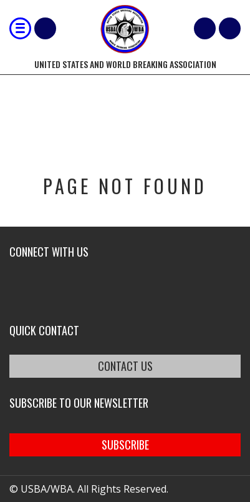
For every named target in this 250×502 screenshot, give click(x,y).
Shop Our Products (45, 28)
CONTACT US (125, 366)
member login (230, 28)
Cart (205, 28)
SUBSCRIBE (125, 444)
